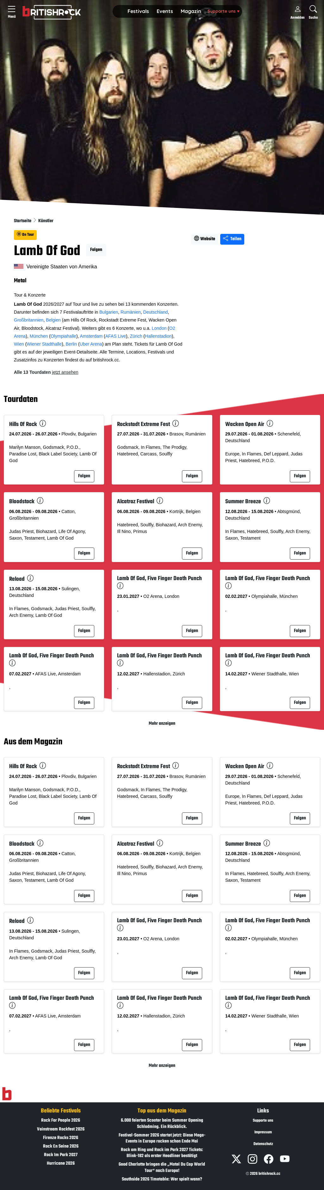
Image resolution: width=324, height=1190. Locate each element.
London (159, 328)
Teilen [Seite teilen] (232, 239)
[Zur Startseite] (7, 1094)
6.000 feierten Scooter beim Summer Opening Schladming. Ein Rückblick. (162, 1123)
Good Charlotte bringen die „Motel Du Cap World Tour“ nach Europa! (162, 1167)
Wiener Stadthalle (44, 344)
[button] (138, 11)
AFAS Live (115, 336)
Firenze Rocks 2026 (60, 1138)
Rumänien (131, 312)
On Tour (25, 235)
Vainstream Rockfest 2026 (60, 1129)
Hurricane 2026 (61, 1163)
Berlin (71, 344)
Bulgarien (108, 312)
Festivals (138, 11)
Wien (19, 344)
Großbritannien (28, 320)
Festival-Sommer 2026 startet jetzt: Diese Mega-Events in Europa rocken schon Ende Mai (162, 1138)
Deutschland (155, 312)
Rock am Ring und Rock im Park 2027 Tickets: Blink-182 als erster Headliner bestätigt (162, 1153)
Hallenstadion (158, 336)
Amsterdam (91, 336)
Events (165, 11)
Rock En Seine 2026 (60, 1146)
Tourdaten (21, 400)
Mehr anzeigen (162, 723)
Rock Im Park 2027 (61, 1155)
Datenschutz (263, 1144)
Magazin (191, 11)
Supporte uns (224, 11)
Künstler (45, 221)
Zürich (136, 336)
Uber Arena (91, 344)
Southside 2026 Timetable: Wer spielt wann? (162, 1179)
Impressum (263, 1132)
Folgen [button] (96, 250)
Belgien (53, 320)
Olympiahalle (63, 336)
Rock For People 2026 (60, 1120)
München (39, 336)
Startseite (23, 221)
